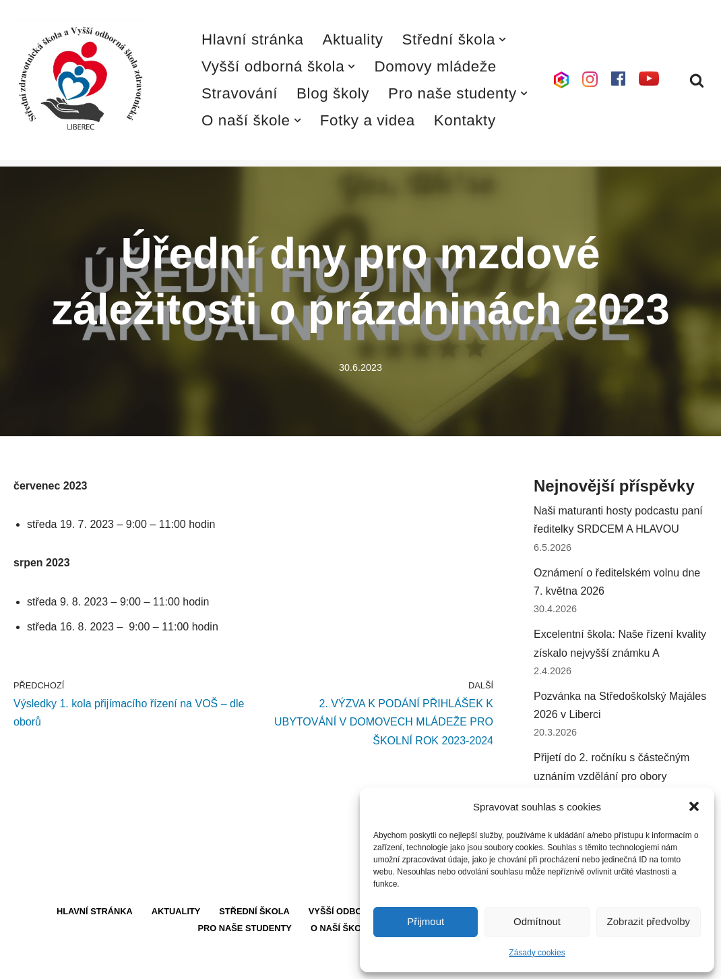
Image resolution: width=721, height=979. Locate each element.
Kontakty (465, 120)
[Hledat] (696, 80)
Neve (25, 962)
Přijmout (425, 921)
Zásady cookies (537, 952)
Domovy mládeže (435, 66)
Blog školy (332, 93)
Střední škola (254, 911)
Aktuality (353, 39)
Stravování (239, 93)
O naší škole (342, 928)
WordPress (113, 962)
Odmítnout (537, 921)
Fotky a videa (367, 120)
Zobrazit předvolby (648, 921)
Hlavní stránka (252, 39)
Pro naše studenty (245, 928)
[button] (694, 806)
